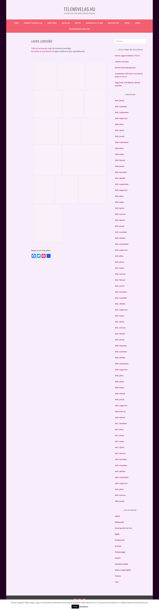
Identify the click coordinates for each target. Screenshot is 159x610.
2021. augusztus (121, 310)
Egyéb (117, 534)
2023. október (120, 178)
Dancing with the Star (123, 528)
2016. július (119, 489)
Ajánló (117, 516)
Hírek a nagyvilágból (123, 570)
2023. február (120, 220)
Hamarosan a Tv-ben (94, 23)
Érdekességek (120, 552)
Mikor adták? (113, 23)
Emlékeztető (120, 540)
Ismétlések (52, 23)
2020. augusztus (121, 369)
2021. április (119, 322)
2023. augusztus (121, 190)
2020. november (121, 352)
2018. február (120, 417)
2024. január (119, 166)
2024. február (120, 160)
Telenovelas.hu (79, 9)
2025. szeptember (121, 112)
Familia (118, 558)
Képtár (78, 23)
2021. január (119, 340)
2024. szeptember (121, 142)
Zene (117, 582)
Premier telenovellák (33, 23)
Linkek (137, 23)
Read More (83, 606)
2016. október (120, 471)
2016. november (121, 465)
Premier (118, 576)
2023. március (120, 214)
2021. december (121, 292)
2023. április (119, 208)
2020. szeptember (121, 363)
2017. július (119, 429)
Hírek (16, 23)
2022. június (119, 262)
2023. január (119, 226)
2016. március (120, 495)
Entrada (118, 546)
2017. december (121, 423)
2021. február (120, 334)
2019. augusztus (121, 405)
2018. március (120, 411)
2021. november (121, 298)
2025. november (121, 106)
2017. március (120, 453)
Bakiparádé (119, 522)
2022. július (119, 256)
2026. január (119, 100)
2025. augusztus (121, 118)
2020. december (121, 346)
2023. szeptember (121, 184)
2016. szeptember (121, 477)
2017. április (119, 447)
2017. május (119, 441)
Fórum (127, 23)
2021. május (119, 316)
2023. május (119, 202)
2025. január (119, 136)
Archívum (66, 23)
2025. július (119, 124)
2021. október (120, 304)
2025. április (119, 130)
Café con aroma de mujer (41, 48)
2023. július (119, 196)
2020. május (119, 387)
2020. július (119, 375)
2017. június (119, 435)
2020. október (120, 357)
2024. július (119, 148)
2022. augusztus (121, 250)
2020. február (120, 393)
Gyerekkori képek (121, 564)
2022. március (120, 274)
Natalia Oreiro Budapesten (125, 67)
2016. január (119, 501)
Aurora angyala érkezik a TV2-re (127, 55)
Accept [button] (75, 607)
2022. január (119, 286)
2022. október (120, 238)
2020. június (119, 381)
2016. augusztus (121, 483)
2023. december (121, 172)
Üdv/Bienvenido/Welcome (79, 29)
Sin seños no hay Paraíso (41, 51)
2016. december (121, 459)
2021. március (120, 328)
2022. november (121, 232)
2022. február (120, 280)
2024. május (119, 154)
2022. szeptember (121, 244)
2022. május (119, 268)
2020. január (119, 399)
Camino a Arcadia (122, 61)
